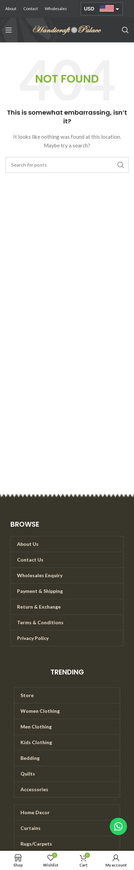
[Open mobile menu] (9, 30)
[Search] (125, 30)
